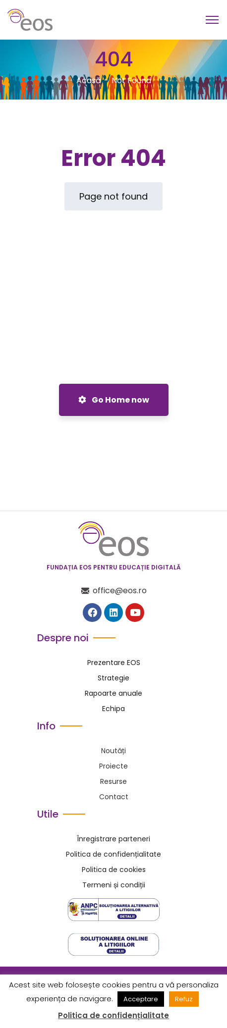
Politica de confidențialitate (113, 1016)
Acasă (88, 80)
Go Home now (113, 400)
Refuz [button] (184, 999)
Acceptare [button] (140, 999)
